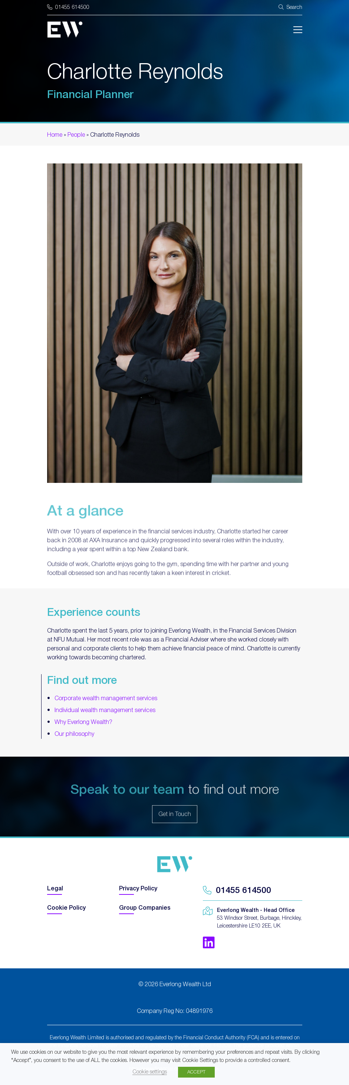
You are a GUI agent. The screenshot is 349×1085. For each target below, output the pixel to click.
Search (290, 7)
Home (54, 135)
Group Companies (145, 908)
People (76, 135)
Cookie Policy (66, 908)
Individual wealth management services (105, 710)
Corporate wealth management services (106, 698)
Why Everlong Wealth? (83, 722)
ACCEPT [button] (196, 1072)
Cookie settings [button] (149, 1072)
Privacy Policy (138, 888)
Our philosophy (74, 734)
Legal (55, 888)
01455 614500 (68, 7)
